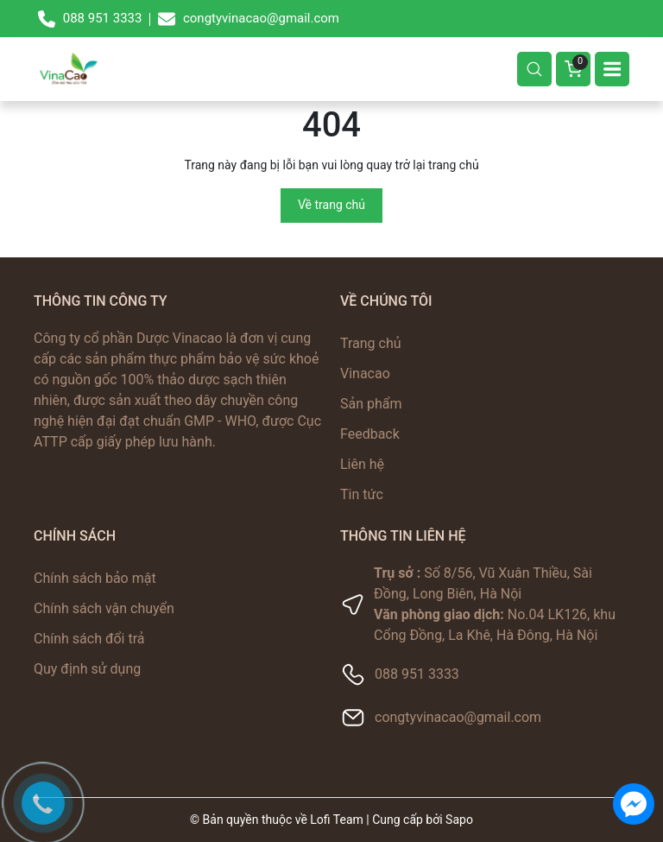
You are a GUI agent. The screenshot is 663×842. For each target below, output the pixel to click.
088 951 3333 (417, 674)
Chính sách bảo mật (95, 578)
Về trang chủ (331, 205)
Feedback (370, 434)
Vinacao (365, 373)
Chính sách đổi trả (89, 638)
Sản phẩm (371, 404)
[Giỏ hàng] (573, 69)
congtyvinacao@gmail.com (458, 717)
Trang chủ (370, 343)
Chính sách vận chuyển (104, 608)
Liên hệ (362, 464)
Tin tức (361, 494)
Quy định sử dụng (87, 669)
